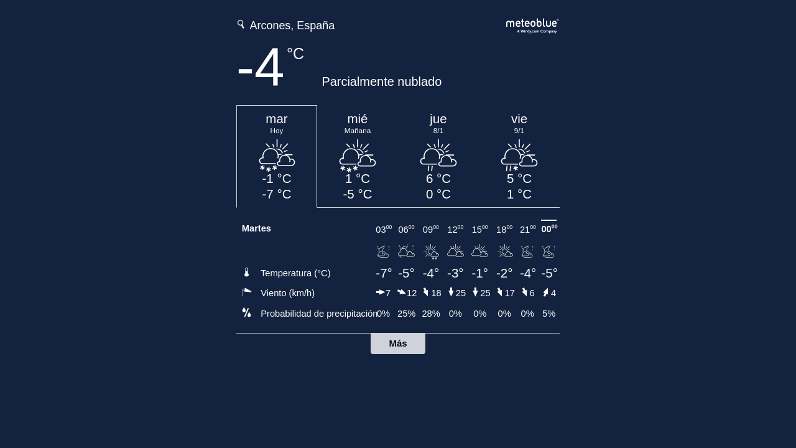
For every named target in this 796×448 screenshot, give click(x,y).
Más (398, 343)
